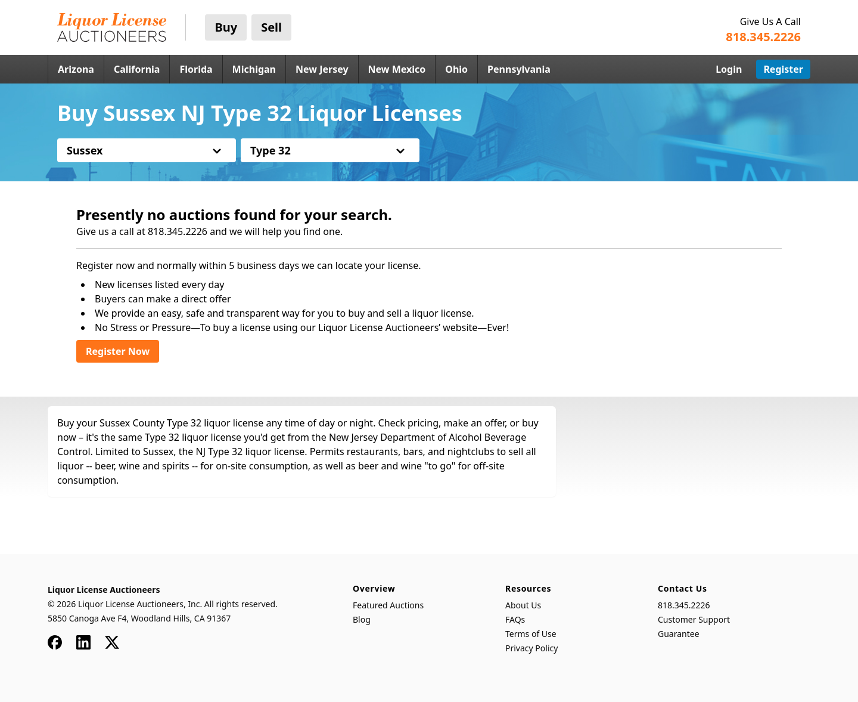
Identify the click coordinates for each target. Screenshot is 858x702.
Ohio (456, 69)
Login (729, 69)
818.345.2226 (684, 605)
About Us (523, 605)
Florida (195, 69)
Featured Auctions (388, 605)
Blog (362, 619)
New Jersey (322, 69)
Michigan (254, 69)
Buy (225, 27)
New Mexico (397, 69)
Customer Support (694, 619)
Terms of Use (531, 633)
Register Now (118, 351)
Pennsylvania (519, 69)
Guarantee (679, 633)
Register (783, 69)
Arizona (76, 69)
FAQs (515, 619)
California (137, 69)
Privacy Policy (531, 648)
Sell (271, 27)
